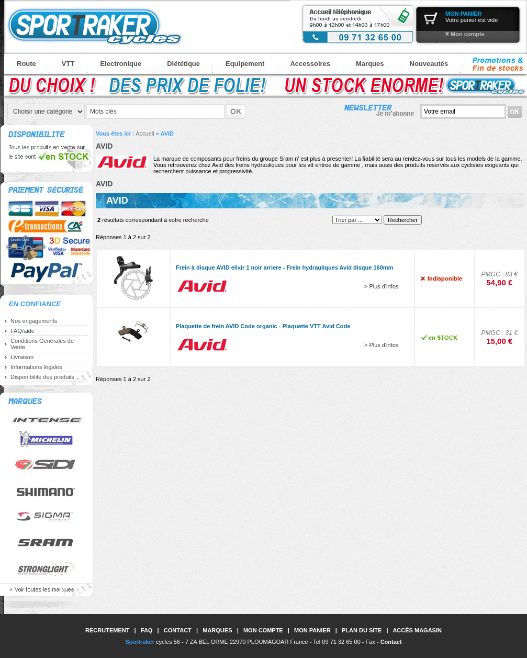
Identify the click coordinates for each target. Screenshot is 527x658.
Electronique (120, 64)
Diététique (183, 64)
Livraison (21, 357)
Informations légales (36, 367)
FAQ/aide (22, 331)
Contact (178, 630)
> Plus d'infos (381, 286)
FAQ (147, 630)
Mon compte (468, 34)
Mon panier (312, 630)
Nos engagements (33, 321)
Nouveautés (429, 64)
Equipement (245, 64)
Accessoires (310, 64)
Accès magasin (417, 630)
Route (26, 64)
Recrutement (107, 630)
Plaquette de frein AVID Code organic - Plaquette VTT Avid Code (263, 326)
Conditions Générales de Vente (42, 344)
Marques (370, 64)
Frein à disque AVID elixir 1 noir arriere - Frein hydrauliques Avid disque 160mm (284, 267)
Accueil (145, 133)
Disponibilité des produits (42, 377)
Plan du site (362, 630)
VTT (68, 64)
